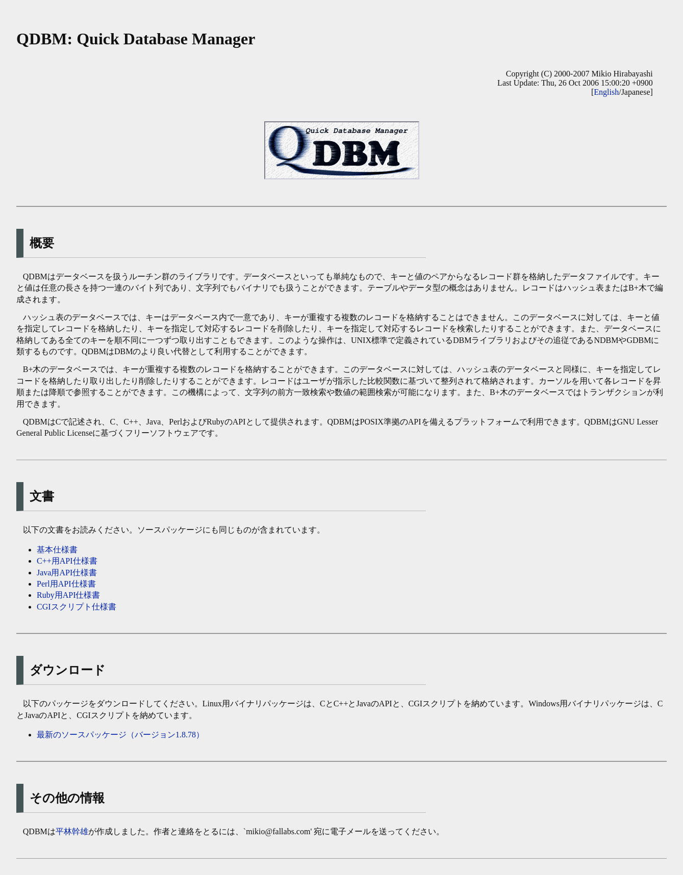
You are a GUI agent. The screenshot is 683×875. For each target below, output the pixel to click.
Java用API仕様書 (67, 572)
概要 (42, 243)
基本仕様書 (57, 549)
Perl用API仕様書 (66, 583)
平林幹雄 (72, 831)
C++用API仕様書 (67, 560)
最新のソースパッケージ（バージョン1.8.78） (120, 734)
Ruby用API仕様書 (68, 595)
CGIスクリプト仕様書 (76, 606)
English (606, 92)
